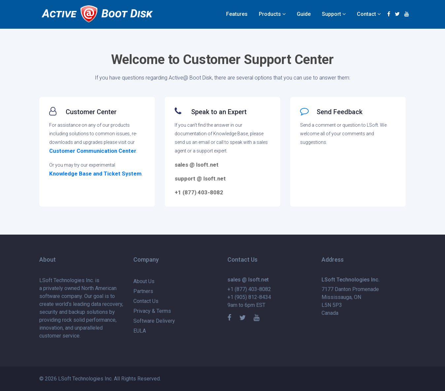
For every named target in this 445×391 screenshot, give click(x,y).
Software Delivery (154, 321)
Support (331, 14)
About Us (143, 281)
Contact (366, 14)
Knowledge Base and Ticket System (95, 173)
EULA (139, 331)
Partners (143, 291)
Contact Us (145, 301)
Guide (304, 14)
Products (270, 14)
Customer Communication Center (92, 150)
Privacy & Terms (152, 311)
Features (237, 14)
